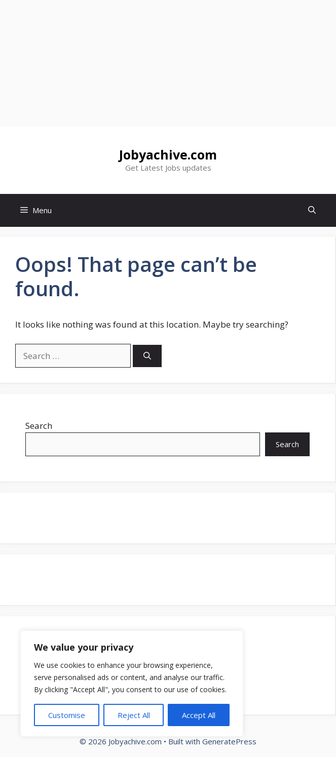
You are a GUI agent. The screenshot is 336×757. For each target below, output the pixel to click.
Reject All (134, 715)
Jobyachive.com (168, 154)
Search (38, 425)
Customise (66, 715)
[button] (312, 210)
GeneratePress (229, 741)
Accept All (198, 715)
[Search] (147, 356)
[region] (131, 683)
